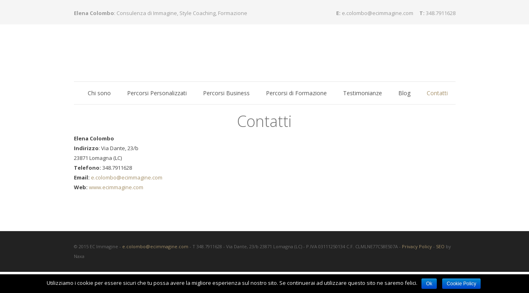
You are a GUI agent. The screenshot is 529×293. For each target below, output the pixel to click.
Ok (429, 283)
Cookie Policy (461, 283)
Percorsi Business (226, 93)
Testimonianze (362, 93)
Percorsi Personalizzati (157, 93)
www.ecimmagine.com (115, 177)
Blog (404, 93)
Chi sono (99, 93)
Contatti (437, 93)
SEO (440, 236)
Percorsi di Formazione (296, 93)
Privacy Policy (417, 236)
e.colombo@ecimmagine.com (377, 13)
